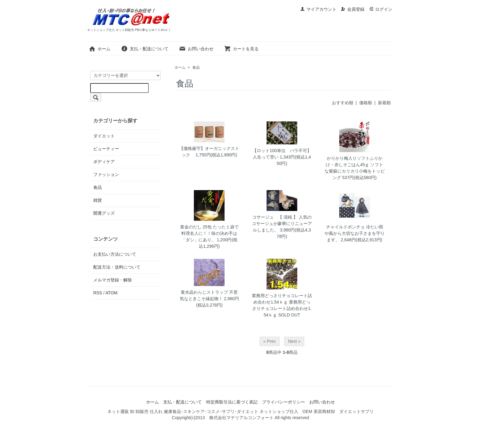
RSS (97, 292)
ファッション (106, 174)
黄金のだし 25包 (196, 226)
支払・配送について (144, 48)
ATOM (111, 292)
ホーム (99, 48)
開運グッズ (104, 213)
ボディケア (104, 161)
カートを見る (241, 48)
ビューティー (106, 148)
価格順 (365, 102)
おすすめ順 (342, 102)
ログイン (380, 9)
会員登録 (352, 9)
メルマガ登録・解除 (112, 279)
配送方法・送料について (116, 267)
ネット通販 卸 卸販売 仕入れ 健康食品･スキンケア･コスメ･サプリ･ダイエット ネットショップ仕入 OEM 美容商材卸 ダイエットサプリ (240, 411)
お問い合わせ (196, 48)
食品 (196, 67)
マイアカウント (318, 9)
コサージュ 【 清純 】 (275, 217)
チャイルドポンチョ (345, 226)
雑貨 (97, 200)
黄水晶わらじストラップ (204, 292)
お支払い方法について (114, 254)
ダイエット (104, 135)
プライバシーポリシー (283, 402)
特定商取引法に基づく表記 (232, 402)
